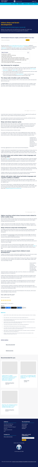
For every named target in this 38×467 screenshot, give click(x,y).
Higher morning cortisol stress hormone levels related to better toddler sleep (13, 60)
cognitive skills (14, 70)
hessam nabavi (29, 211)
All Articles (20, 3)
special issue (4, 48)
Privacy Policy (24, 425)
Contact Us (31, 3)
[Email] (3, 308)
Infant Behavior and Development (18, 46)
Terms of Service (25, 424)
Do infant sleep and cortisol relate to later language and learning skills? (12, 57)
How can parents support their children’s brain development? (11, 62)
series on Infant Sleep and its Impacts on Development (18, 45)
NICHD (29, 17)
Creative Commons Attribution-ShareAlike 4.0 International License (24, 461)
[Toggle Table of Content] (27, 52)
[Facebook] (8, 308)
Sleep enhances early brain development (8, 61)
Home (12, 3)
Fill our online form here (8, 436)
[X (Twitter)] (14, 308)
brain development (20, 74)
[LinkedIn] (19, 308)
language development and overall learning (13, 188)
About (15, 3)
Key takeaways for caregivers (6, 54)
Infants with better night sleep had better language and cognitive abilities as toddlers (15, 58)
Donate (35, 3)
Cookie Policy (24, 427)
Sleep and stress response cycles (6, 56)
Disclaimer (24, 428)
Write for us (26, 3)
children (34, 245)
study (8, 158)
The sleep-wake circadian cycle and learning (8, 55)
